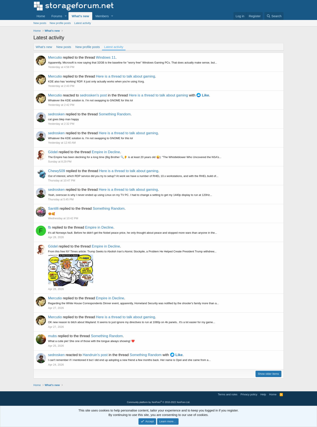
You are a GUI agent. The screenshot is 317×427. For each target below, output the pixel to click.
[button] (65, 16)
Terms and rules (227, 394)
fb (49, 227)
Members (102, 16)
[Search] (274, 16)
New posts (40, 23)
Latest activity (82, 23)
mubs (52, 336)
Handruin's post (95, 355)
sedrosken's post (93, 95)
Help (263, 394)
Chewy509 (56, 171)
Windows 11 (106, 57)
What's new (80, 16)
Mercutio (55, 57)
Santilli (53, 208)
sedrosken (56, 114)
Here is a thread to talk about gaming (125, 76)
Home (41, 16)
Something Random (115, 114)
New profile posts (60, 23)
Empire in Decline (106, 152)
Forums (57, 16)
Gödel (53, 152)
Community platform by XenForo (158, 402)
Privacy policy (248, 394)
